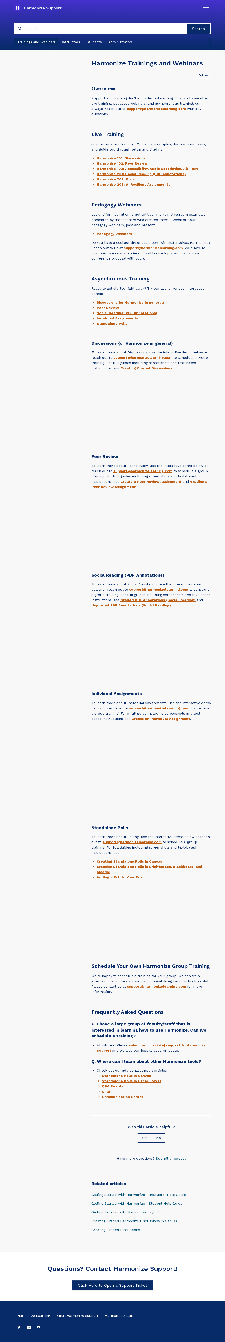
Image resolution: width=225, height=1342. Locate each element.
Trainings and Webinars (36, 42)
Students (94, 42)
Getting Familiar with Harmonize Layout (125, 1212)
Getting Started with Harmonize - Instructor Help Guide (138, 1195)
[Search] (112, 28)
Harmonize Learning (33, 1316)
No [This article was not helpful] (158, 1138)
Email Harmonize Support (77, 1316)
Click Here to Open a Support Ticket (112, 1285)
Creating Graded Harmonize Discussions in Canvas (134, 1221)
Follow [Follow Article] (203, 75)
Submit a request (171, 1158)
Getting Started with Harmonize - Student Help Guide (136, 1203)
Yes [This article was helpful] (144, 1138)
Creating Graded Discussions (115, 1230)
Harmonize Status (119, 1316)
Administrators (120, 42)
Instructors (71, 42)
